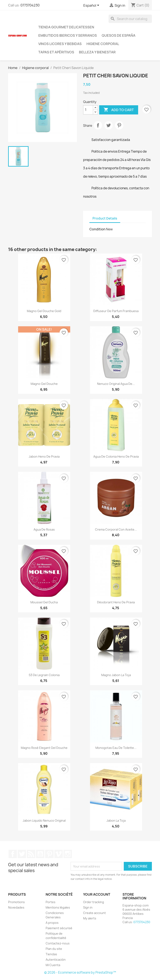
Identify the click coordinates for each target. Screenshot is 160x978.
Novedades (16, 907)
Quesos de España (118, 35)
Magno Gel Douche (44, 384)
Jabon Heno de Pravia (44, 456)
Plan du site (54, 949)
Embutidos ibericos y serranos (67, 35)
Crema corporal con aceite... (116, 529)
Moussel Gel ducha (44, 602)
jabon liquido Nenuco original (44, 820)
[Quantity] (88, 109)
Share (98, 125)
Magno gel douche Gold (44, 311)
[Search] (130, 19)
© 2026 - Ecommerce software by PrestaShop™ (80, 972)
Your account (96, 894)
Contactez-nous (58, 943)
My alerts (89, 918)
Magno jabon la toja (116, 675)
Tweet (108, 125)
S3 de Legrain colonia (44, 675)
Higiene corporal (102, 43)
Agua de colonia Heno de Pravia (116, 456)
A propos (52, 923)
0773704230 (30, 5)
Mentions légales (58, 907)
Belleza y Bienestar (97, 52)
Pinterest (119, 125)
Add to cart (119, 110)
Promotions (16, 902)
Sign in (87, 907)
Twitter (22, 854)
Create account (94, 913)
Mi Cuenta (53, 965)
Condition (97, 229)
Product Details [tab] (104, 218)
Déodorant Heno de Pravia (116, 602)
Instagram (68, 854)
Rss (31, 854)
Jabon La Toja (116, 820)
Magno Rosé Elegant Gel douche (44, 748)
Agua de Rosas (44, 529)
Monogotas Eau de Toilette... (115, 748)
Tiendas (51, 954)
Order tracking (93, 902)
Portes (50, 902)
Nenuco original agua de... (116, 384)
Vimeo (58, 854)
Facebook (13, 854)
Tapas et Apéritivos (56, 52)
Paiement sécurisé (59, 928)
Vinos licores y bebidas (60, 43)
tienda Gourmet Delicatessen (66, 27)
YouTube (40, 854)
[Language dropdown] (92, 5)
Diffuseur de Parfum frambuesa (116, 311)
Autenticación (56, 960)
